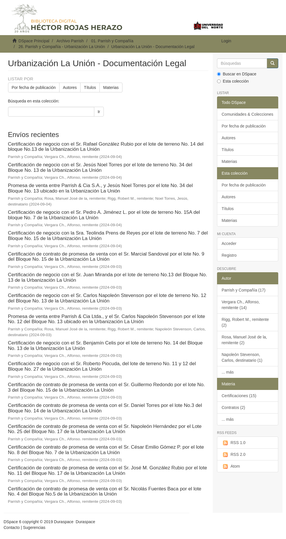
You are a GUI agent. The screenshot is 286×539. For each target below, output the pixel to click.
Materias (111, 87)
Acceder (229, 243)
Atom (231, 466)
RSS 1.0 (233, 442)
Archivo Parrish (70, 41)
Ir (99, 111)
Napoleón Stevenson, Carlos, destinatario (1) (242, 357)
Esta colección (233, 81)
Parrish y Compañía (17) (244, 290)
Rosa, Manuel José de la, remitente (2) (244, 340)
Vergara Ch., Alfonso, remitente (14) (241, 305)
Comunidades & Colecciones (247, 114)
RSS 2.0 (233, 454)
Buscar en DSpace (236, 74)
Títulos (90, 87)
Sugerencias (34, 527)
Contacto (12, 527)
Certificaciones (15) (239, 395)
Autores (70, 87)
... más (228, 372)
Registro (229, 255)
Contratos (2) (233, 407)
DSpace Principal (33, 41)
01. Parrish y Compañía (112, 41)
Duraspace (85, 521)
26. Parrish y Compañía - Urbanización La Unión (61, 46)
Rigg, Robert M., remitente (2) (245, 322)
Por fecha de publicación (34, 87)
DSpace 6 (12, 521)
